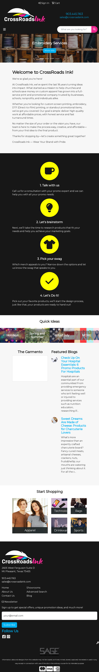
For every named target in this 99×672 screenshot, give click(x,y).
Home (5, 587)
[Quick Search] (74, 29)
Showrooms (33, 587)
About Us (7, 591)
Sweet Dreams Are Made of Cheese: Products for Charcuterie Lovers (73, 425)
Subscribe (9, 625)
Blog (29, 595)
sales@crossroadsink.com (74, 17)
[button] (7, 48)
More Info (50, 50)
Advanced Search (37, 591)
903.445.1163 (74, 14)
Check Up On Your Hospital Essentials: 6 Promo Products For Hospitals (73, 364)
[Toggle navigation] (4, 29)
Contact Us (8, 595)
